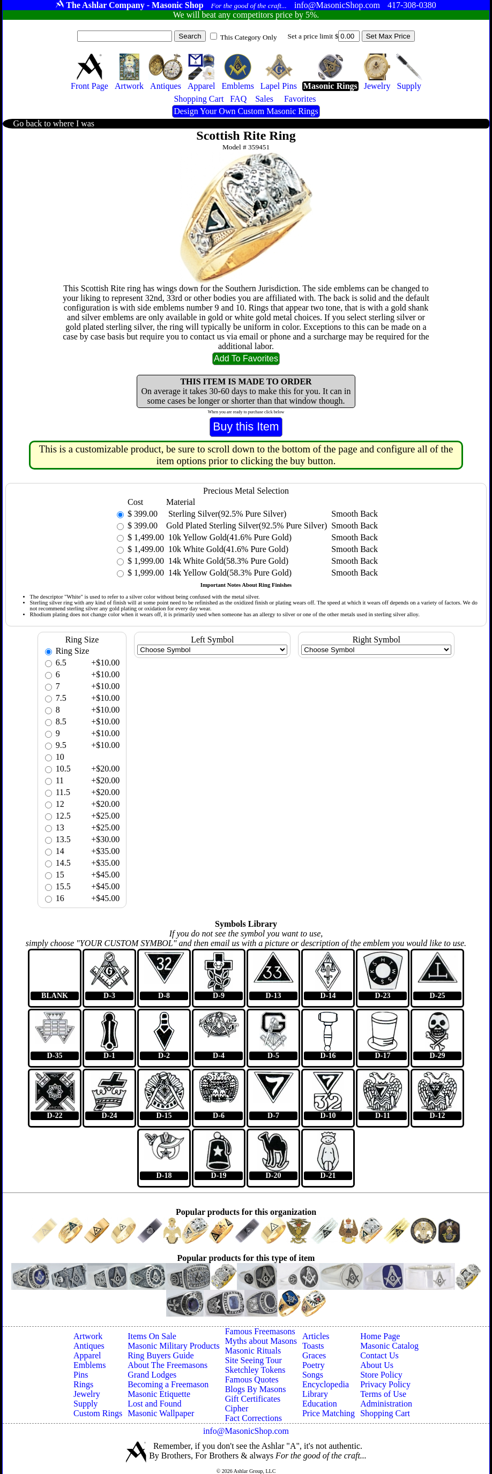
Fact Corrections (253, 1418)
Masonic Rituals (253, 1350)
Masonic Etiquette (159, 1394)
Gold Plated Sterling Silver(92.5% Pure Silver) (246, 525)
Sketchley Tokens (255, 1369)
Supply (85, 1403)
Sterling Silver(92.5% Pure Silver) (226, 513)
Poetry (313, 1365)
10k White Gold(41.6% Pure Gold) (227, 549)
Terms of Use (383, 1394)
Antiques (89, 1345)
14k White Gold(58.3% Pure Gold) (227, 560)
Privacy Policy (385, 1384)
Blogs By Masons (255, 1389)
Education (319, 1403)
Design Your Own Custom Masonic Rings (246, 111)
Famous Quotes (252, 1379)
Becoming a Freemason (168, 1384)
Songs (312, 1374)
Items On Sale (152, 1336)
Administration (386, 1403)
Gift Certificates (253, 1398)
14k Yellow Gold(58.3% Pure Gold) (229, 572)
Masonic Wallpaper (161, 1413)
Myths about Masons (261, 1341)
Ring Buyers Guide (161, 1355)
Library (315, 1394)
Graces (314, 1355)
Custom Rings (97, 1413)
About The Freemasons (167, 1365)
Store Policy (381, 1374)
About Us (376, 1365)
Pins (80, 1374)
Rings (83, 1384)
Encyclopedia (325, 1384)
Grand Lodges (152, 1374)
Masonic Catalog (389, 1345)
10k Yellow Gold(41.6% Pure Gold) (229, 537)
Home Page (380, 1336)
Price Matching (328, 1413)
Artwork (87, 1336)
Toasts (313, 1345)
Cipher (237, 1408)
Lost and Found (154, 1403)
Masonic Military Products (174, 1345)
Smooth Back (354, 513)
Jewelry (86, 1394)
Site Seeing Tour (253, 1360)
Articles (316, 1336)
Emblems (89, 1365)
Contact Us (379, 1355)
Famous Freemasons (260, 1331)
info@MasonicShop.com (246, 1430)
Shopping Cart (385, 1413)
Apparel (87, 1355)
